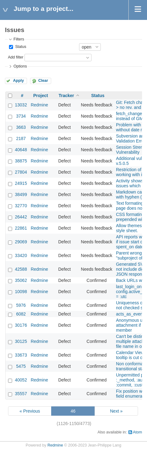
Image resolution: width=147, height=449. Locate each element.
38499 (21, 194)
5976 (21, 305)
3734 (21, 116)
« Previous (30, 411)
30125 (21, 341)
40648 (21, 149)
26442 (21, 216)
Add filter (15, 57)
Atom (137, 432)
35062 (21, 280)
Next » (116, 411)
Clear (43, 80)
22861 (21, 228)
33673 (21, 355)
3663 (21, 127)
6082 (21, 313)
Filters (18, 39)
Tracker (66, 95)
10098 (21, 291)
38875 (21, 160)
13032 (21, 104)
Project (40, 95)
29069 (21, 241)
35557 (21, 393)
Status (20, 46)
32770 (21, 205)
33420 (21, 255)
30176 (21, 325)
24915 (21, 183)
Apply (18, 80)
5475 (21, 366)
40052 (21, 379)
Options (20, 66)
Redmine (39, 104)
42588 (21, 269)
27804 (21, 172)
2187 (21, 138)
